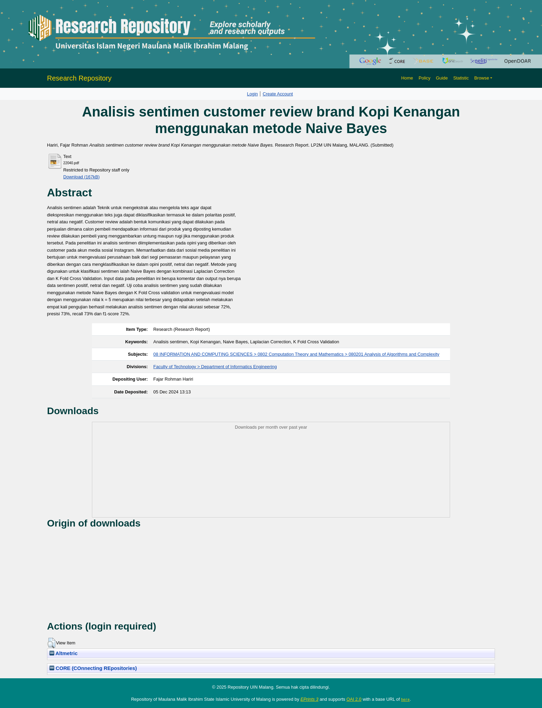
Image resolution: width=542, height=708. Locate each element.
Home (407, 78)
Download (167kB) (81, 176)
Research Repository (79, 78)
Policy (424, 78)
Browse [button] (481, 78)
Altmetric (63, 653)
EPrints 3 (309, 699)
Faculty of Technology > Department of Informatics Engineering (215, 366)
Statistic (461, 78)
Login (252, 93)
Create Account (278, 93)
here (405, 699)
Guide (442, 78)
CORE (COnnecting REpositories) (93, 668)
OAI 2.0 (353, 699)
